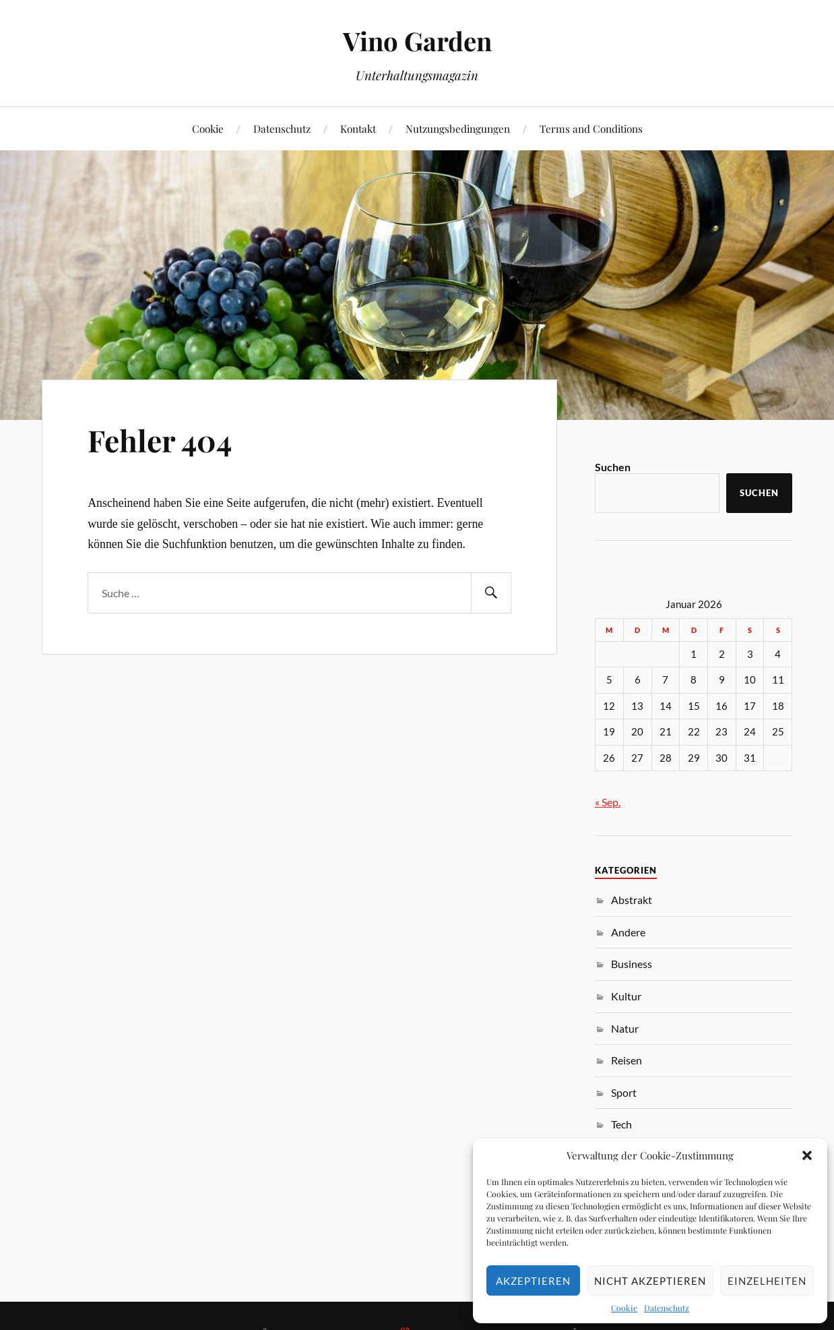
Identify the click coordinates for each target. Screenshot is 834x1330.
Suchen (613, 466)
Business (631, 963)
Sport (624, 1092)
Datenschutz (666, 1307)
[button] (807, 1155)
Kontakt (358, 128)
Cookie (624, 1307)
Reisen (626, 1060)
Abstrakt (631, 899)
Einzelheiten (767, 1281)
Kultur (626, 996)
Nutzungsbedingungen (458, 128)
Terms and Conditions (591, 128)
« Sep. (607, 801)
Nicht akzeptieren (650, 1281)
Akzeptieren (533, 1281)
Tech (621, 1124)
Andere (628, 932)
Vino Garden (417, 41)
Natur (625, 1028)
